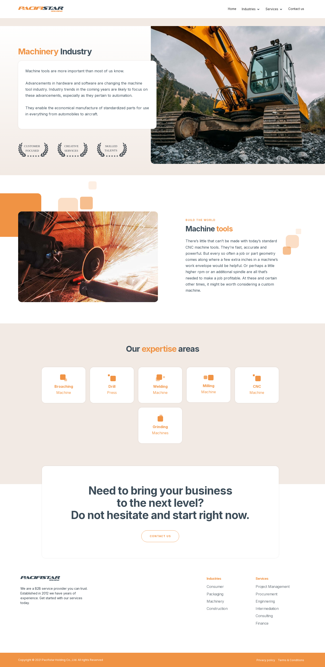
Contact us (296, 9)
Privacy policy (266, 660)
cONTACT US (160, 536)
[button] (251, 9)
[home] (41, 9)
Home (232, 9)
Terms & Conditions (291, 660)
